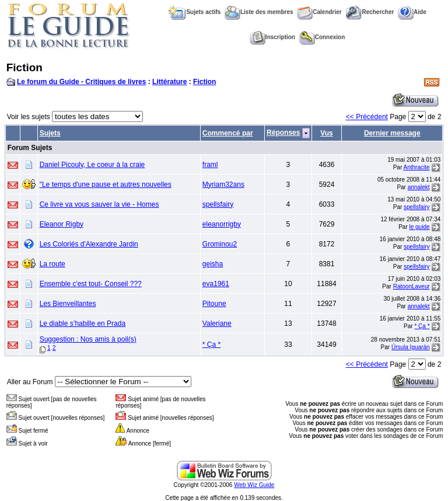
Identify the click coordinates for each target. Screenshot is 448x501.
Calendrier (319, 12)
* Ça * (421, 326)
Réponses (283, 132)
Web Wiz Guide (254, 485)
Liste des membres (259, 12)
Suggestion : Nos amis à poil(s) (88, 339)
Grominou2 (219, 244)
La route (52, 264)
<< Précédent (367, 117)
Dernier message (392, 133)
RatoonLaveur (411, 286)
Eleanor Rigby (61, 224)
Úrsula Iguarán (410, 347)
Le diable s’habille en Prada (82, 323)
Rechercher (369, 12)
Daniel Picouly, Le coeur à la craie (92, 165)
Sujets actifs (194, 12)
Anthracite (417, 167)
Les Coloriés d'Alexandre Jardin (89, 244)
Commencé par (227, 133)
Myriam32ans (223, 184)
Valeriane (217, 323)
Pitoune (214, 304)
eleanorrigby (221, 224)
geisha (212, 264)
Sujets (50, 133)
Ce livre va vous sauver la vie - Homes (99, 204)
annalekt (419, 187)
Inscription (272, 37)
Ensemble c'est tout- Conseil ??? (91, 284)
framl (210, 165)
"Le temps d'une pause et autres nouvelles (106, 184)
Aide (412, 12)
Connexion (322, 37)
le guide (420, 227)
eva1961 (215, 284)
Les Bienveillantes (68, 304)
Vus (326, 133)
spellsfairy (217, 204)
